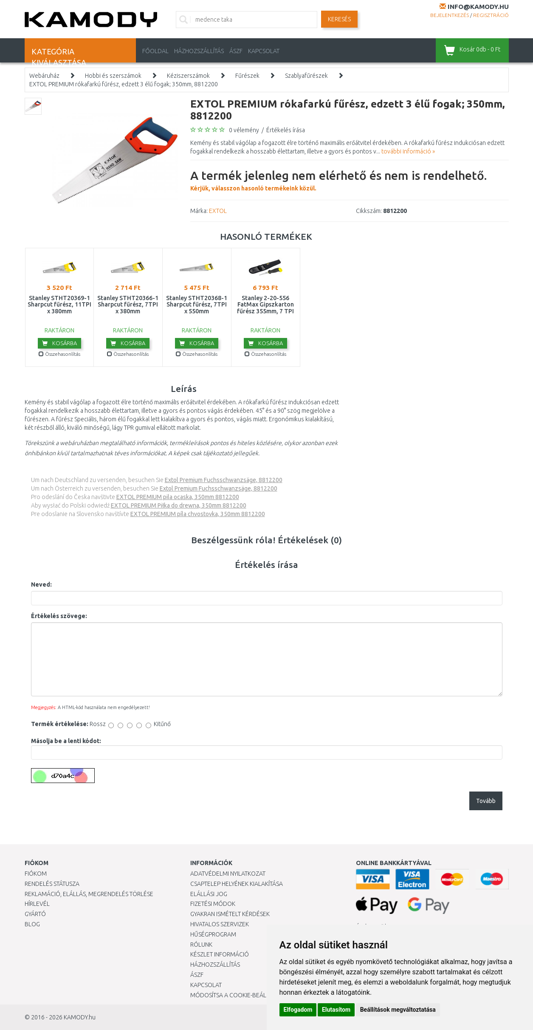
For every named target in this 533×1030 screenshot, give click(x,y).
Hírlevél (37, 903)
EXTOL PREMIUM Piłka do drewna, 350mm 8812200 (178, 505)
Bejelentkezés (449, 15)
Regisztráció (491, 15)
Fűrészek (247, 75)
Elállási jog (208, 894)
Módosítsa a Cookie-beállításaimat (243, 995)
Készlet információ (219, 954)
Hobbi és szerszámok (113, 75)
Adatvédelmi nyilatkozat (227, 873)
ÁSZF (236, 51)
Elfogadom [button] (298, 1009)
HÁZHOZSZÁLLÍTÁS (199, 51)
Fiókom (36, 873)
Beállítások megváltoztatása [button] (398, 1009)
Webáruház (44, 75)
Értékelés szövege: (59, 616)
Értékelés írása (285, 130)
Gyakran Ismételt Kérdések (230, 914)
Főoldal (155, 51)
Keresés (339, 19)
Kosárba (59, 343)
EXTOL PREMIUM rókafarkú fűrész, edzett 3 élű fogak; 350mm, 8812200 (123, 84)
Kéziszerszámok (188, 75)
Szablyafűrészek (306, 75)
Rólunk (201, 944)
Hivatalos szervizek (219, 924)
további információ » (408, 151)
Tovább (486, 800)
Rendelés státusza (52, 883)
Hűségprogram (213, 934)
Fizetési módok (212, 903)
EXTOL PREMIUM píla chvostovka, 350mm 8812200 (197, 514)
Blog (32, 924)
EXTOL (218, 210)
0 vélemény (244, 130)
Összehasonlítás (59, 354)
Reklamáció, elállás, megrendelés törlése (89, 894)
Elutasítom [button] (336, 1009)
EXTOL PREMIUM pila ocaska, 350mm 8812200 (177, 497)
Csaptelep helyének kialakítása (236, 883)
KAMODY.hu (80, 1017)
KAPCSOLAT (263, 51)
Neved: (41, 584)
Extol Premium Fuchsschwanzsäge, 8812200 (223, 480)
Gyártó (35, 914)
